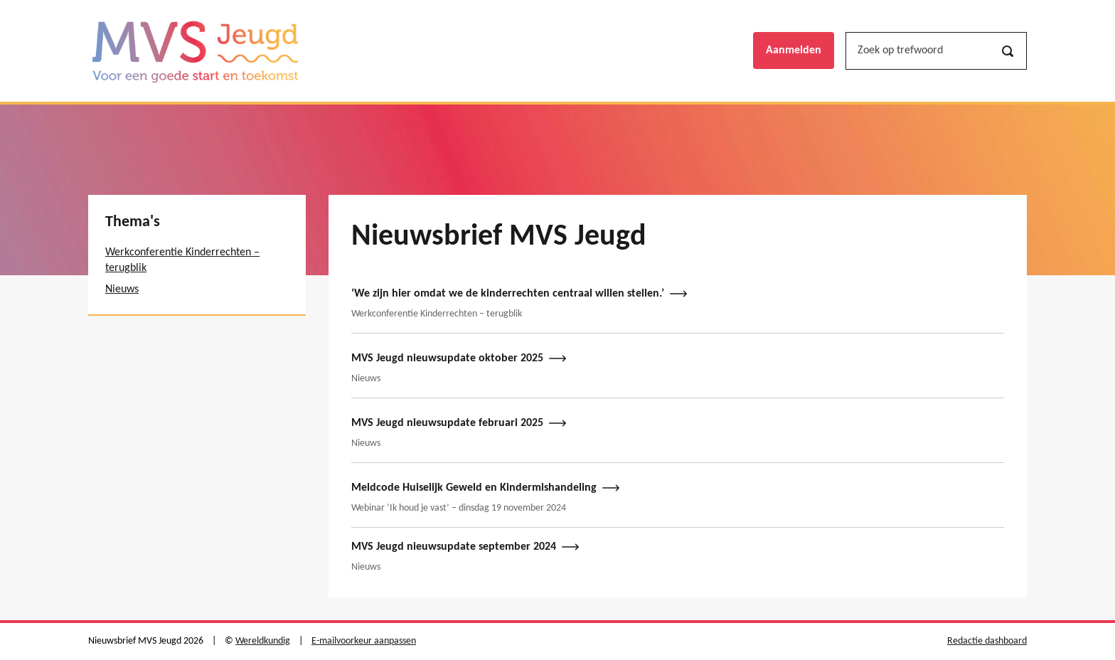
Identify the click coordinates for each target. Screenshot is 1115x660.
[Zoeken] (1007, 51)
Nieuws (122, 289)
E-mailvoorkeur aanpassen (363, 641)
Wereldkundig (262, 641)
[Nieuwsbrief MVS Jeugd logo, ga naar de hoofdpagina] (195, 51)
